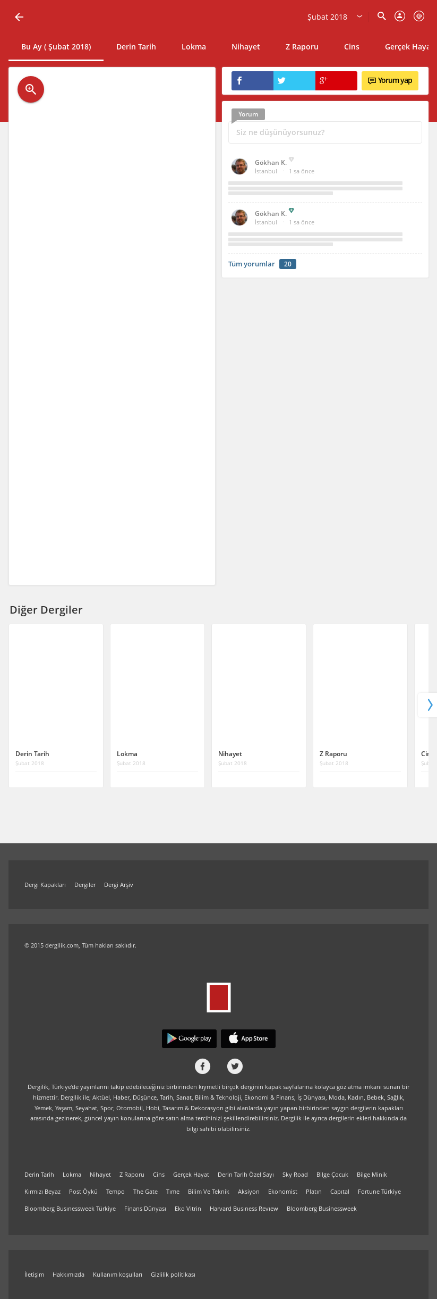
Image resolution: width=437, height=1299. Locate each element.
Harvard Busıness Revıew (244, 1208)
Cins (351, 46)
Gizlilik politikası (173, 1274)
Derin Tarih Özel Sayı (246, 1174)
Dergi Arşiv (118, 885)
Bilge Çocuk (332, 1174)
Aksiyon (249, 1191)
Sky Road (295, 1174)
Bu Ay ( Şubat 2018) (56, 46)
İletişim (34, 1274)
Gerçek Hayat (191, 1174)
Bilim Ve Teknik (208, 1191)
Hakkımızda (68, 1274)
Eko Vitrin (188, 1208)
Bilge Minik (372, 1174)
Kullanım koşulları (117, 1274)
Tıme (172, 1191)
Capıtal (339, 1191)
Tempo (115, 1191)
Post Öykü (83, 1191)
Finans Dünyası (145, 1208)
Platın (314, 1191)
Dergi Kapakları (45, 885)
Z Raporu (302, 46)
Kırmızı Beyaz (42, 1191)
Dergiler (85, 885)
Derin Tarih (136, 46)
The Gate (145, 1191)
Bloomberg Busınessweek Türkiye (70, 1208)
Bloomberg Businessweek (322, 1208)
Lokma (194, 46)
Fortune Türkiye (379, 1191)
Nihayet (246, 46)
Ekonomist (282, 1191)
